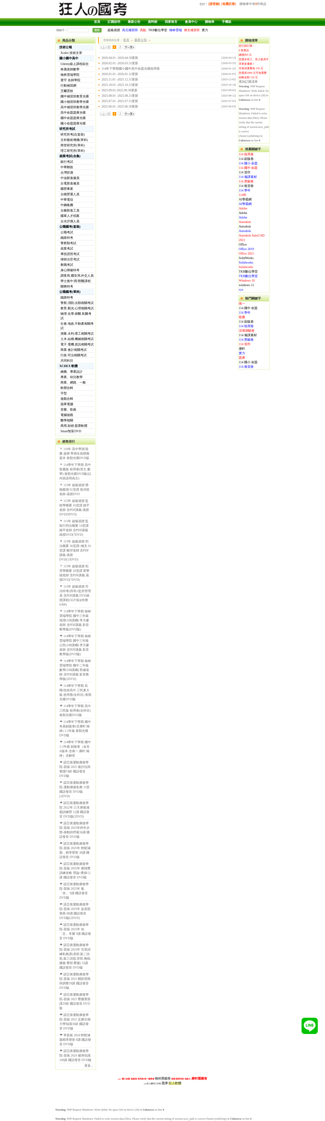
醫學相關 (66, 420)
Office (243, 244)
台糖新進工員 (69, 210)
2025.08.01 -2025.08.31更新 (120, 95)
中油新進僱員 (69, 178)
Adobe (243, 208)
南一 (242, 303)
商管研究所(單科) (72, 145)
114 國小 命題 (248, 163)
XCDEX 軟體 (68, 366)
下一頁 (129, 47)
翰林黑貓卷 (163, 1078)
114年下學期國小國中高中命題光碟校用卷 (131, 68)
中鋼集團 (66, 205)
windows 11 (246, 285)
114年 (242, 195)
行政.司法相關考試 (73, 355)
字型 (63, 393)
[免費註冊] (228, 4)
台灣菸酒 (66, 172)
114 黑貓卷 (246, 181)
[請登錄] (214, 4)
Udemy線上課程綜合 (74, 64)
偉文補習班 (192, 30)
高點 (143, 30)
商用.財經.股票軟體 (73, 425)
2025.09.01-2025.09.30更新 (119, 90)
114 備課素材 (248, 177)
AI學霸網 (245, 199)
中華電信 (66, 199)
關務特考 (66, 286)
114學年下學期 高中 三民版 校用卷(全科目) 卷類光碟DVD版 (75, 710)
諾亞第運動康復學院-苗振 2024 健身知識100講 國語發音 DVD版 (75, 1055)
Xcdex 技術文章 (71, 53)
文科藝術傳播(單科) (74, 140)
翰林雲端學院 (69, 74)
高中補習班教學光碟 (74, 107)
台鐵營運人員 (69, 194)
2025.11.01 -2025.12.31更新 (120, 79)
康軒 (242, 348)
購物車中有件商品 (252, 4)
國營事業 (66, 189)
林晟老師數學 (69, 69)
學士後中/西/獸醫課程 (75, 281)
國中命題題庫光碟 (73, 118)
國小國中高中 (68, 58)
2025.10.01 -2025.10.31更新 (120, 85)
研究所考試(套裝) (72, 134)
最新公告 (134, 21)
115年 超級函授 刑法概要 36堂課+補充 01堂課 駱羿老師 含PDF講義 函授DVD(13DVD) (75, 550)
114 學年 (245, 190)
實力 (205, 30)
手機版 (226, 21)
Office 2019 (246, 249)
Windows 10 (247, 280)
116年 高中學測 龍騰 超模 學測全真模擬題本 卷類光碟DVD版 (74, 453)
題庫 (242, 357)
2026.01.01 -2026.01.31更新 (120, 74)
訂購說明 (114, 21)
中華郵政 (66, 167)
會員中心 (191, 21)
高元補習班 (130, 30)
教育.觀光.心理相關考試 (77, 308)
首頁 (97, 21)
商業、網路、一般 (73, 382)
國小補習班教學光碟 (74, 101)
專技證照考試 (69, 254)
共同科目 (66, 360)
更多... (88, 1065)
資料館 (152, 21)
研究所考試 (67, 129)
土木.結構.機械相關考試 (77, 339)
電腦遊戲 (66, 415)
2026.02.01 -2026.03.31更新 (120, 63)
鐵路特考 (66, 237)
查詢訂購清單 (248, 81)
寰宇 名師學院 (70, 80)
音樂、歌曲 (68, 409)
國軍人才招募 (69, 216)
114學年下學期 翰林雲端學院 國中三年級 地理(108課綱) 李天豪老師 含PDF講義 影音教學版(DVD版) (75, 620)
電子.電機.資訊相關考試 (77, 344)
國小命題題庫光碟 (73, 123)
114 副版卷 (246, 159)
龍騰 (242, 317)
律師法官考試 (69, 259)
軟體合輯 (66, 388)
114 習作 (245, 172)
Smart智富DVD (70, 431)
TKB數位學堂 (157, 30)
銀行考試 (66, 161)
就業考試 (66, 248)
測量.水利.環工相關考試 (77, 333)
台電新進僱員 (69, 183)
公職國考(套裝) (69, 226)
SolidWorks (246, 258)
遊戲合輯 (66, 398)
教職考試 (66, 264)
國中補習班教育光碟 (74, 96)
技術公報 (65, 47)
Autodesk (245, 222)
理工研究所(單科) (72, 150)
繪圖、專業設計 (71, 371)
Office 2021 (246, 253)
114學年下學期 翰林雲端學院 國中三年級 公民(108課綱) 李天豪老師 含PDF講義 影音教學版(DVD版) (75, 645)
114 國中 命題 (248, 168)
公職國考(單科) (69, 292)
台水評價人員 (69, 221)
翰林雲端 (175, 30)
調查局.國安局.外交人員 (77, 275)
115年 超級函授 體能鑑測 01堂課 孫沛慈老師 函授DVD (74, 489)
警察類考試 (68, 243)
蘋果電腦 (66, 404)
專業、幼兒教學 (71, 377)
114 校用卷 (246, 154)
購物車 (209, 21)
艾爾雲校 (66, 91)
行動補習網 (68, 85)
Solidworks (246, 262)
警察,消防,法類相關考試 (77, 303)
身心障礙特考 (69, 270)
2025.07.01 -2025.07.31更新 (120, 101)
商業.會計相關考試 (73, 349)
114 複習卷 (246, 186)
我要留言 (171, 21)
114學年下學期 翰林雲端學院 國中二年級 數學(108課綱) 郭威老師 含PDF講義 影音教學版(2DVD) (75, 670)
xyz (241, 289)
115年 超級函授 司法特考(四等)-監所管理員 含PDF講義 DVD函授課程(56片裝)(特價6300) (75, 595)
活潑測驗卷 (247, 330)
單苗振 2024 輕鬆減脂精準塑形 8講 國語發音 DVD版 (75, 1040)
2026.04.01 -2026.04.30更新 (120, 58)
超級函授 (113, 30)
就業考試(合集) (69, 156)
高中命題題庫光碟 (73, 112)
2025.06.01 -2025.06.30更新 (120, 106)
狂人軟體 (175, 1083)
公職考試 (66, 232)
